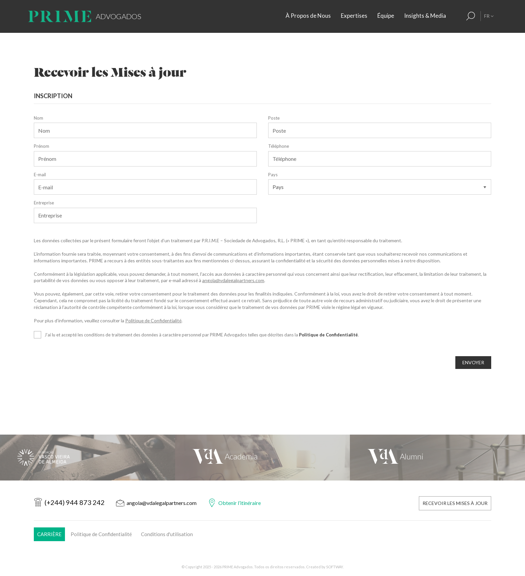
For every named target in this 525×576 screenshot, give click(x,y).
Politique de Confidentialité (153, 320)
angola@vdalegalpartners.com (233, 280)
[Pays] (379, 187)
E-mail (40, 174)
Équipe (385, 15)
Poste (274, 118)
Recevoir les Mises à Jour (455, 503)
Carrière (49, 534)
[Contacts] (458, 16)
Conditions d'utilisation (167, 534)
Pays (273, 174)
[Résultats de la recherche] (470, 16)
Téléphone (278, 146)
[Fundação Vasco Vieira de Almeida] (87, 458)
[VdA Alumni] (437, 458)
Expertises (354, 15)
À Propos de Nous (308, 15)
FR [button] (489, 16)
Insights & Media (425, 15)
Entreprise (44, 202)
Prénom (41, 146)
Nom (38, 118)
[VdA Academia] (262, 458)
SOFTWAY (334, 567)
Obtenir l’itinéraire (239, 503)
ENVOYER (473, 362)
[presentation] (85, 369)
